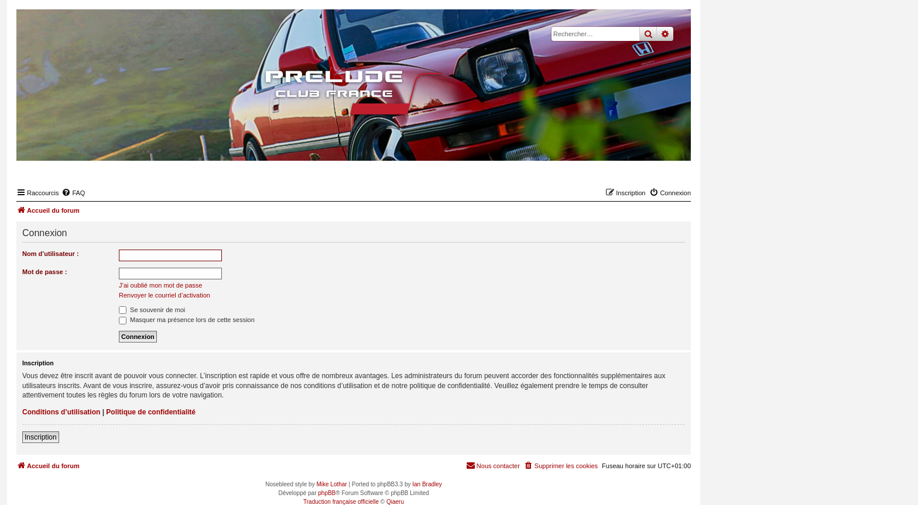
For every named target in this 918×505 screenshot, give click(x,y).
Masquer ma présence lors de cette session (187, 319)
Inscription (41, 437)
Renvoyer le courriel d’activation (164, 295)
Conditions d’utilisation (61, 412)
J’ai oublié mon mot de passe (160, 285)
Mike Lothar (331, 484)
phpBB (326, 493)
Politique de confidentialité (151, 412)
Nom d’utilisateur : (50, 253)
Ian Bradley (427, 484)
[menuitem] (73, 193)
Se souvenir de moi (152, 309)
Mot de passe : (44, 271)
